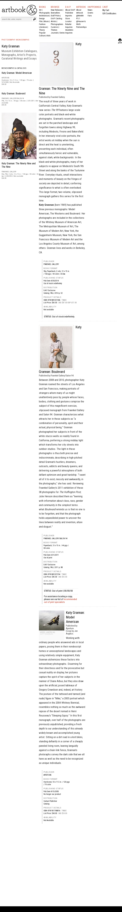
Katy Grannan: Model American (17, 72)
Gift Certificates (109, 13)
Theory (42, 30)
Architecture (44, 15)
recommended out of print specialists (60, 601)
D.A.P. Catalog (56, 18)
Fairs (90, 15)
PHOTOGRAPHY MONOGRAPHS (15, 40)
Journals (54, 33)
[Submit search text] (34, 19)
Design (42, 18)
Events (90, 13)
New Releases (56, 10)
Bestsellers (55, 13)
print (120, 42)
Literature (43, 27)
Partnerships (81, 27)
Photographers (57, 24)
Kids (48, 35)
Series (62, 33)
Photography (44, 13)
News (90, 10)
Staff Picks (55, 15)
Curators (54, 27)
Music (46, 21)
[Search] (17, 19)
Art (40, 10)
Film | (41, 21)
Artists (53, 21)
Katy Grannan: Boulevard (13, 93)
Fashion (42, 24)
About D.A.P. (70, 10)
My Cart (105, 10)
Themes (54, 30)
